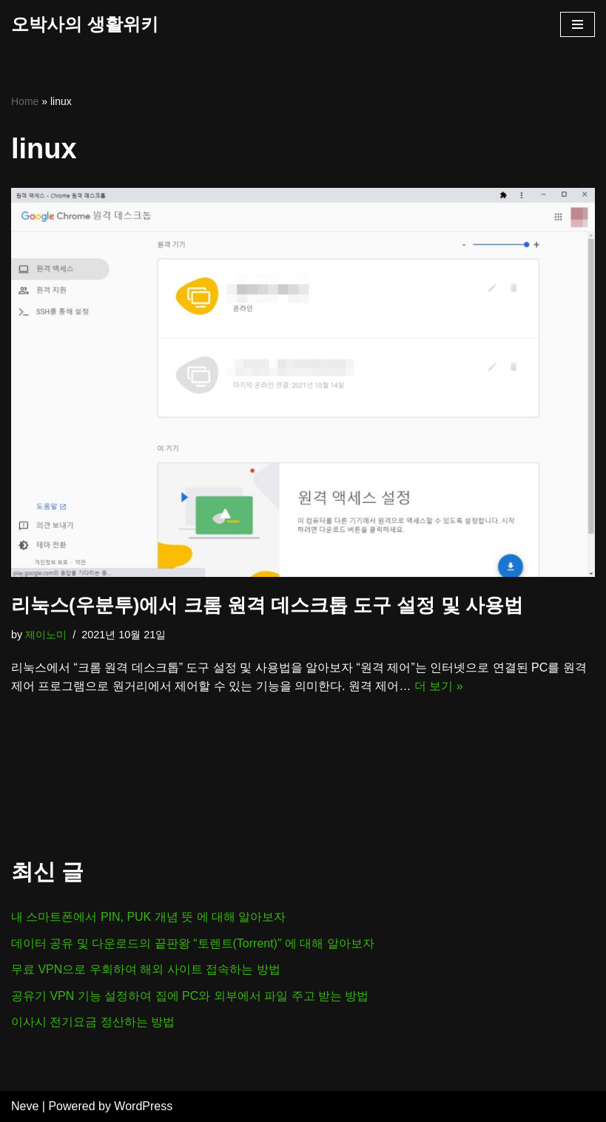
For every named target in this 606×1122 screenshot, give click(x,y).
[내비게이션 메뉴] (577, 24)
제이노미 (46, 635)
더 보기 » (438, 686)
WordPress (143, 1106)
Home (24, 101)
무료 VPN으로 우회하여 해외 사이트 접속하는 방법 (145, 969)
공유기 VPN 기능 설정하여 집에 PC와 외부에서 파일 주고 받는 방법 (190, 996)
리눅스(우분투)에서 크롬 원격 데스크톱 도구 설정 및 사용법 (267, 605)
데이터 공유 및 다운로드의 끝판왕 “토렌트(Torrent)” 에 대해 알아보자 (192, 943)
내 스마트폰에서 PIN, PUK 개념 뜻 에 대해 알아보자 (148, 916)
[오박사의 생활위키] (84, 24)
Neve (24, 1106)
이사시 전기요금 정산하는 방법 (93, 1021)
